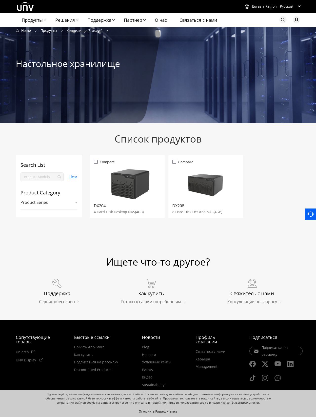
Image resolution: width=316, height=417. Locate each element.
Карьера (203, 360)
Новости (151, 338)
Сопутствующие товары (33, 340)
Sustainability (153, 386)
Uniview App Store (89, 348)
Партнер (133, 20)
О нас (161, 20)
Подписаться (263, 338)
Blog (145, 348)
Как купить (83, 356)
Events (147, 371)
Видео (147, 378)
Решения (65, 20)
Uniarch (22, 353)
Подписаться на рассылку (96, 363)
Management (206, 368)
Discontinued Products (93, 371)
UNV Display (26, 361)
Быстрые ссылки (92, 338)
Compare (107, 163)
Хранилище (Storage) (84, 31)
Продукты (32, 20)
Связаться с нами (198, 20)
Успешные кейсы (156, 363)
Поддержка (99, 20)
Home (26, 31)
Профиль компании (206, 340)
